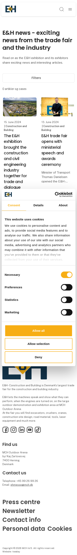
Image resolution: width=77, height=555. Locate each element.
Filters (38, 78)
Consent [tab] (14, 205)
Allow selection (38, 343)
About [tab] (63, 205)
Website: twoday (11, 551)
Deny (38, 357)
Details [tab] (39, 205)
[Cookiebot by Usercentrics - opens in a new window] (55, 194)
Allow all (38, 330)
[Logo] (10, 9)
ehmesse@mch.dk (22, 484)
